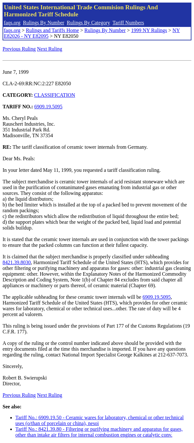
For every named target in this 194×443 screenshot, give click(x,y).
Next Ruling (49, 49)
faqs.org (12, 22)
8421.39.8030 (17, 262)
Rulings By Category (88, 22)
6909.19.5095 (48, 106)
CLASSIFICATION (54, 95)
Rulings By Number (43, 22)
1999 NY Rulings (149, 30)
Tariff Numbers (128, 22)
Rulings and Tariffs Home (52, 30)
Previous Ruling (19, 49)
